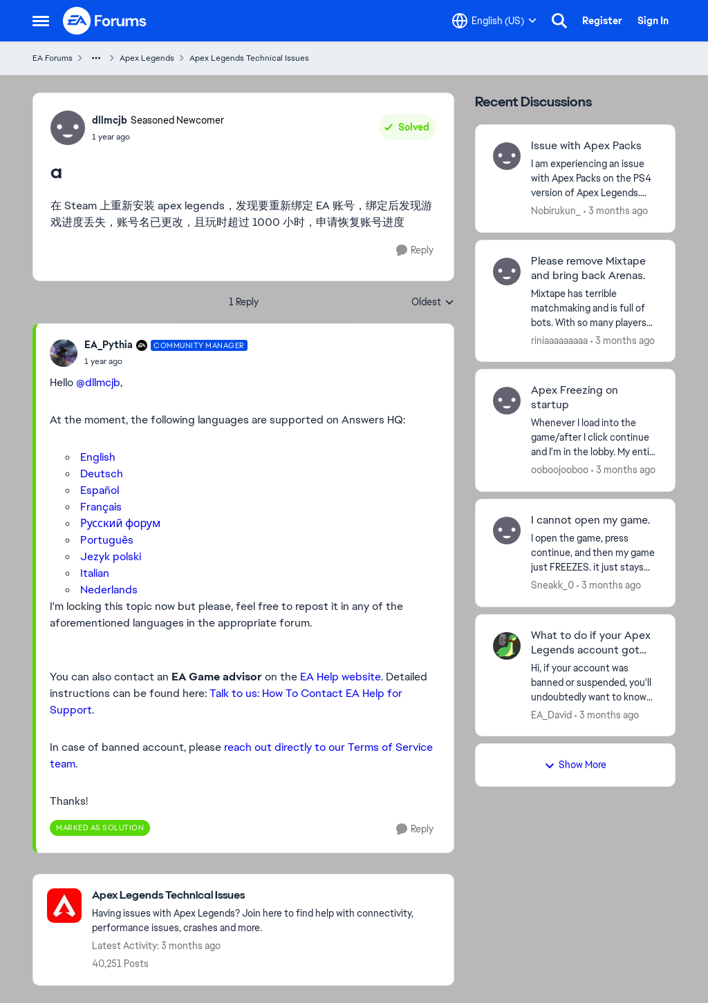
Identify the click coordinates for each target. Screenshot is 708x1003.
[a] (166, 361)
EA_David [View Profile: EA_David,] (551, 714)
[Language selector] (494, 21)
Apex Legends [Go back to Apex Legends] (147, 58)
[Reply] (414, 250)
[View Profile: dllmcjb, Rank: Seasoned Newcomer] (67, 128)
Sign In (653, 21)
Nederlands (109, 589)
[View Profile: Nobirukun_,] (507, 156)
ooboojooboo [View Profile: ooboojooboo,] (559, 470)
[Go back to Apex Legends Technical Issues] (266, 895)
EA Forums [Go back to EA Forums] (52, 58)
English (97, 457)
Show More (575, 764)
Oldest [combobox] (432, 302)
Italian (94, 573)
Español (99, 490)
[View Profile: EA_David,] (507, 646)
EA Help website (340, 676)
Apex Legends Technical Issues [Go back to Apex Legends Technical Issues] (249, 58)
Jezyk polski (110, 556)
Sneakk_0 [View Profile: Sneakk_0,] (552, 585)
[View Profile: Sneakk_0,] (507, 530)
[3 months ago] (616, 211)
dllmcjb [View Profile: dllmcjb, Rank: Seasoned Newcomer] (109, 120)
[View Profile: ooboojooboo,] (507, 400)
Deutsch (101, 473)
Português (106, 540)
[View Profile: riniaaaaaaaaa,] (507, 271)
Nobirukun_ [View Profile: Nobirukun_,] (556, 210)
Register (602, 21)
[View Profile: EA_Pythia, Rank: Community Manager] (63, 353)
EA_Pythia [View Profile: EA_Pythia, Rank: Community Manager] (108, 344)
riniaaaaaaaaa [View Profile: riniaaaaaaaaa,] (559, 340)
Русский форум (120, 523)
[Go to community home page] (105, 21)
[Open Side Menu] (41, 20)
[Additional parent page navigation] (96, 58)
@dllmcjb (98, 382)
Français (101, 506)
